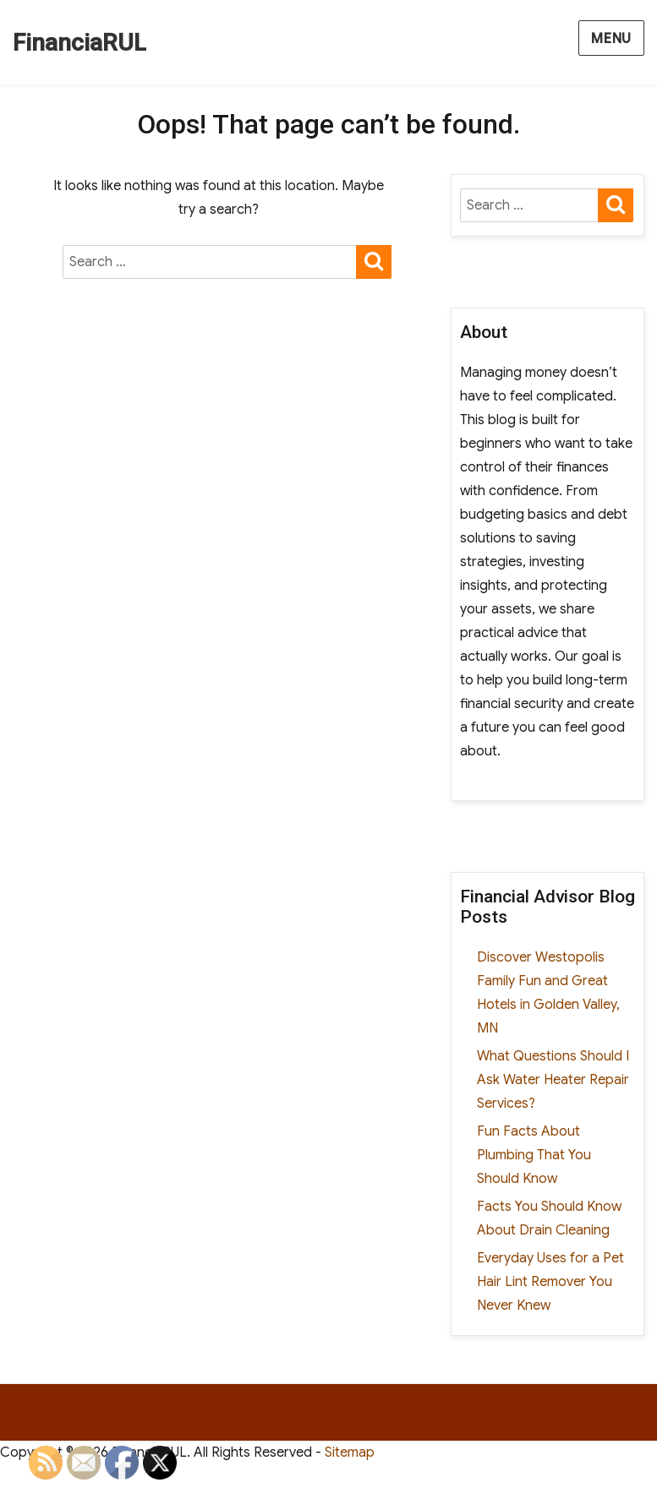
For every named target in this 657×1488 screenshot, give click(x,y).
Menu (611, 38)
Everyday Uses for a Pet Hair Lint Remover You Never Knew (550, 1282)
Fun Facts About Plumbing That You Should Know (534, 1155)
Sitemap (350, 1452)
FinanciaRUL (79, 43)
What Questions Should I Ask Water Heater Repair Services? (553, 1080)
